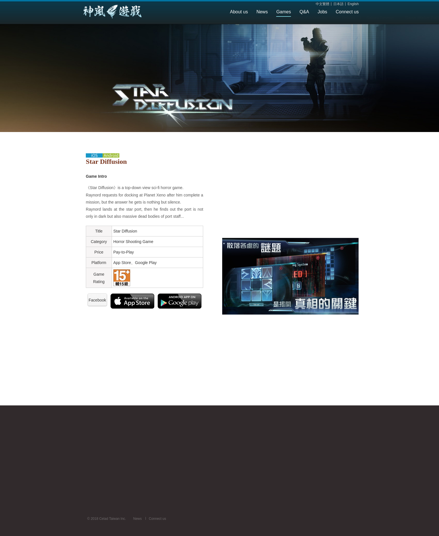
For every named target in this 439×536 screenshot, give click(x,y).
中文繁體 (322, 4)
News (262, 11)
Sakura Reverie (219, 29)
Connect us (347, 11)
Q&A (304, 11)
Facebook (97, 300)
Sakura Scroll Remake (96, 29)
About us (239, 11)
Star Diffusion (303, 29)
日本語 (338, 4)
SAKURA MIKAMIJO (344, 29)
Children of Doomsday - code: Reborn (160, 29)
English (353, 4)
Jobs (322, 11)
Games (283, 11)
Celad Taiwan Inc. (123, 12)
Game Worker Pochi (262, 29)
